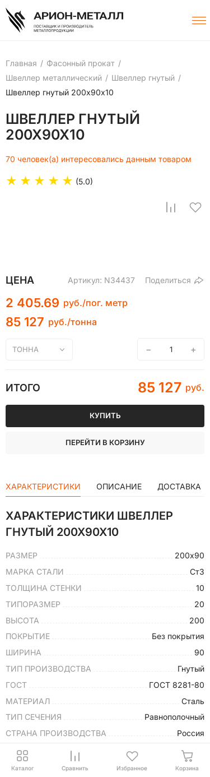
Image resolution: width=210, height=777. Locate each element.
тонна (25, 349)
